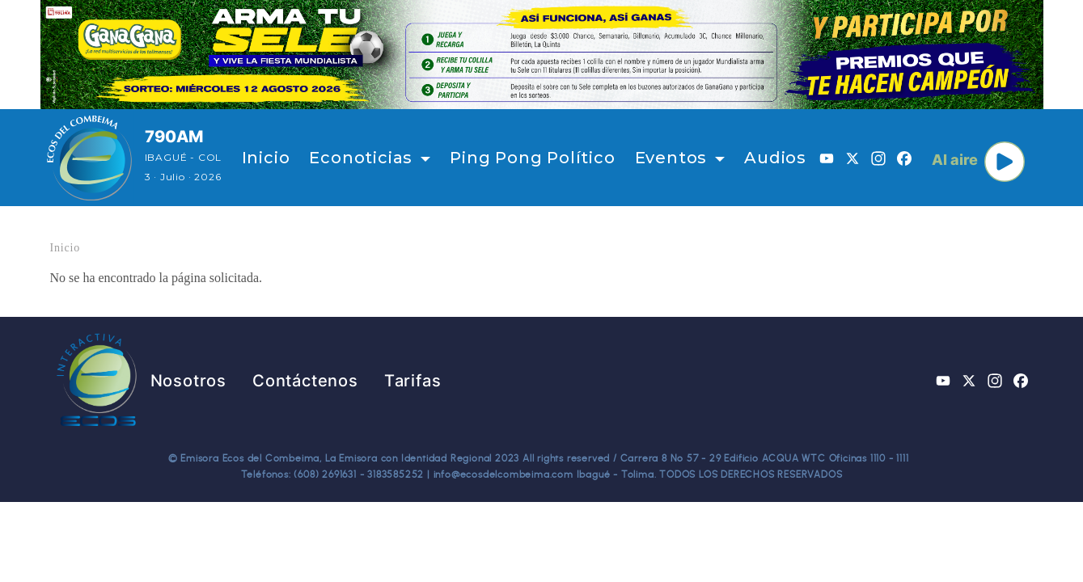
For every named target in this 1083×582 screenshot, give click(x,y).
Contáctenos (305, 380)
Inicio (266, 157)
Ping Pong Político (532, 157)
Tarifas (413, 380)
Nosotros (188, 380)
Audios (775, 157)
